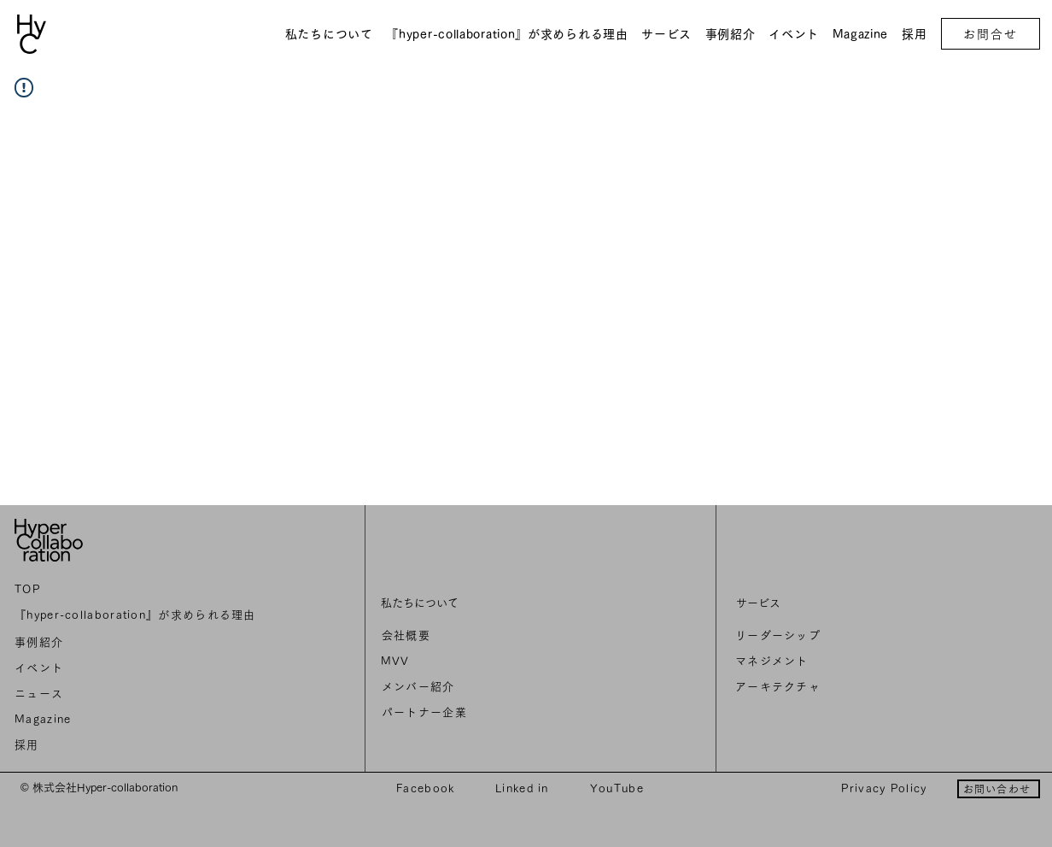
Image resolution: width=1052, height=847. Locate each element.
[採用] (138, 745)
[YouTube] (618, 788)
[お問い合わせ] (998, 788)
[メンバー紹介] (499, 687)
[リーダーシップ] (856, 636)
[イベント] (138, 668)
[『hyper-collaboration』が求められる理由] (138, 615)
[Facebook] (427, 788)
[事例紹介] (138, 643)
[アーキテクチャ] (856, 687)
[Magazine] (138, 719)
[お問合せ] (990, 34)
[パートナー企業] (499, 713)
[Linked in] (523, 788)
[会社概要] (499, 636)
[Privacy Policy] (886, 788)
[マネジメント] (856, 661)
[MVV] (499, 661)
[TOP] (138, 590)
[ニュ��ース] (138, 694)
